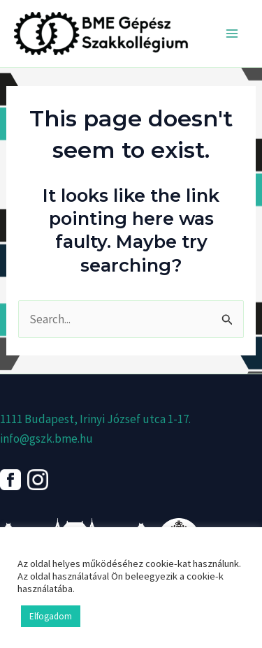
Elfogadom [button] (50, 616)
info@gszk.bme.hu (46, 438)
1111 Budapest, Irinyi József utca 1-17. (95, 419)
